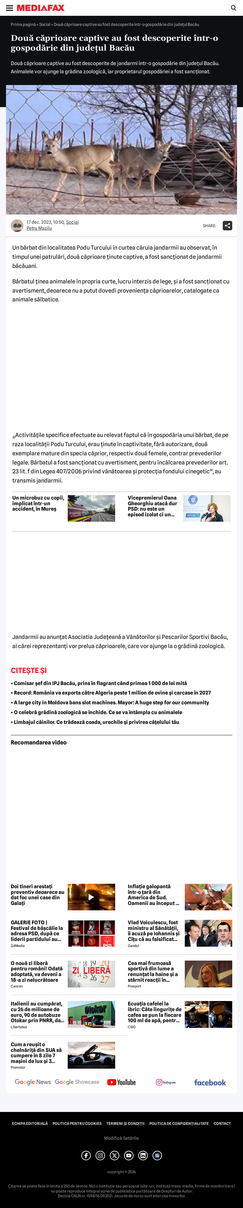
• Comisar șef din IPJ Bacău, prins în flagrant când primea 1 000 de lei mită (99, 683)
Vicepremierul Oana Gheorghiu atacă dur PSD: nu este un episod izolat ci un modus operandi (152, 506)
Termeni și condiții (125, 1123)
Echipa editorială (30, 1123)
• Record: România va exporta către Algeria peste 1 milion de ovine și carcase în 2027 (111, 693)
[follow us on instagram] (166, 1083)
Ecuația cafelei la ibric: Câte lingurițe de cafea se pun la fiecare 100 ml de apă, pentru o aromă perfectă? (155, 1012)
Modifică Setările (121, 1138)
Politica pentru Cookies (77, 1123)
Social (44, 24)
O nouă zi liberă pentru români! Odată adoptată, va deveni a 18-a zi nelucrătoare (37, 972)
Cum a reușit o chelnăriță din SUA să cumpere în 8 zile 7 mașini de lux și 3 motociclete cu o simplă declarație (36, 1053)
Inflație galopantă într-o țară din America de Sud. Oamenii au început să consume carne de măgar (154, 895)
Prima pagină (23, 24)
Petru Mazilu (39, 228)
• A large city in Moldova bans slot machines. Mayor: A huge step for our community (110, 703)
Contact (222, 1123)
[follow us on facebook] (210, 1083)
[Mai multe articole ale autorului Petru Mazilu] (17, 225)
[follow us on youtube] (121, 1083)
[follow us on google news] (33, 1083)
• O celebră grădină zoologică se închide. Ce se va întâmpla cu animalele (96, 712)
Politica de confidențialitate (179, 1123)
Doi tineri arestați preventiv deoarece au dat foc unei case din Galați (38, 895)
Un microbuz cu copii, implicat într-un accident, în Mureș (38, 503)
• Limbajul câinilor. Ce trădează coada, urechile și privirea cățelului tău (95, 722)
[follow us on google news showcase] (77, 1083)
